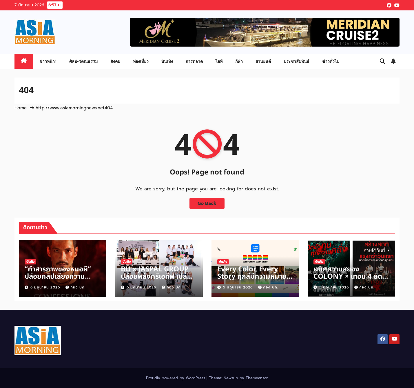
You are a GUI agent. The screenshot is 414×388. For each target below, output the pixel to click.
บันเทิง (167, 61)
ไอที (219, 61)
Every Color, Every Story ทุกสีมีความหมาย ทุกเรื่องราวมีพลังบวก (252, 276)
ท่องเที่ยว (141, 61)
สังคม (115, 61)
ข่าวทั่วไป (330, 61)
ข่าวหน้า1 (47, 61)
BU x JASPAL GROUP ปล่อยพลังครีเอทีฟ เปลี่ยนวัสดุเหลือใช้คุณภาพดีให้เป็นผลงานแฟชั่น (158, 280)
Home (20, 108)
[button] (382, 61)
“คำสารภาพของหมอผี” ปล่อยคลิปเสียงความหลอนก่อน (58, 276)
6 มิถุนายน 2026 (45, 287)
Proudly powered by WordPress (176, 378)
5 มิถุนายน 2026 (238, 287)
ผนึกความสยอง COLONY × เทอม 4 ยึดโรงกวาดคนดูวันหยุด (347, 276)
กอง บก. (75, 287)
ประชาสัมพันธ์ (296, 61)
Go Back (207, 203)
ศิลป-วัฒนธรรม (83, 61)
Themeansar (257, 378)
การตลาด (194, 61)
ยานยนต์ (263, 61)
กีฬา (239, 61)
